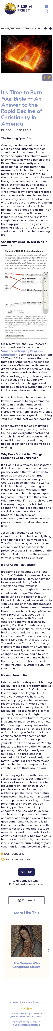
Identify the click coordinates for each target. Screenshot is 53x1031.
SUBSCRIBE (27, 1002)
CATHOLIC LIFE (31, 28)
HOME (5, 28)
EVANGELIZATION (18, 859)
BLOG (15, 28)
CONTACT (15, 1002)
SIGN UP (26, 872)
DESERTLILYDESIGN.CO (29, 1025)
